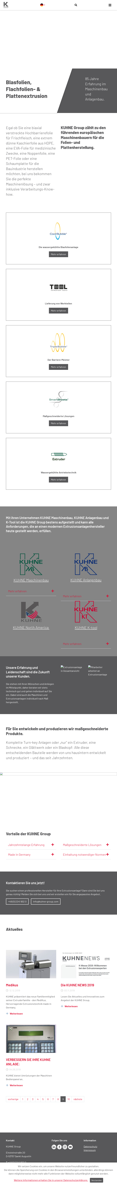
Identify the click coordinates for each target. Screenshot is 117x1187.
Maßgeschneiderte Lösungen (86, 845)
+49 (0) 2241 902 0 (17, 901)
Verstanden (96, 1180)
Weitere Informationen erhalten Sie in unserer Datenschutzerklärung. (51, 1180)
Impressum (90, 1150)
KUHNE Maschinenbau (31, 580)
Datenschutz (90, 1146)
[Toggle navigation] (110, 5)
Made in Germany (31, 854)
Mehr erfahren (58, 254)
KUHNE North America (31, 627)
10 (68, 1099)
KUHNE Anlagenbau (85, 580)
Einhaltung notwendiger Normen (86, 854)
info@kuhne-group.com (45, 901)
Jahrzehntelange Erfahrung (31, 845)
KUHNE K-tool (86, 627)
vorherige (13, 1099)
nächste (78, 1099)
